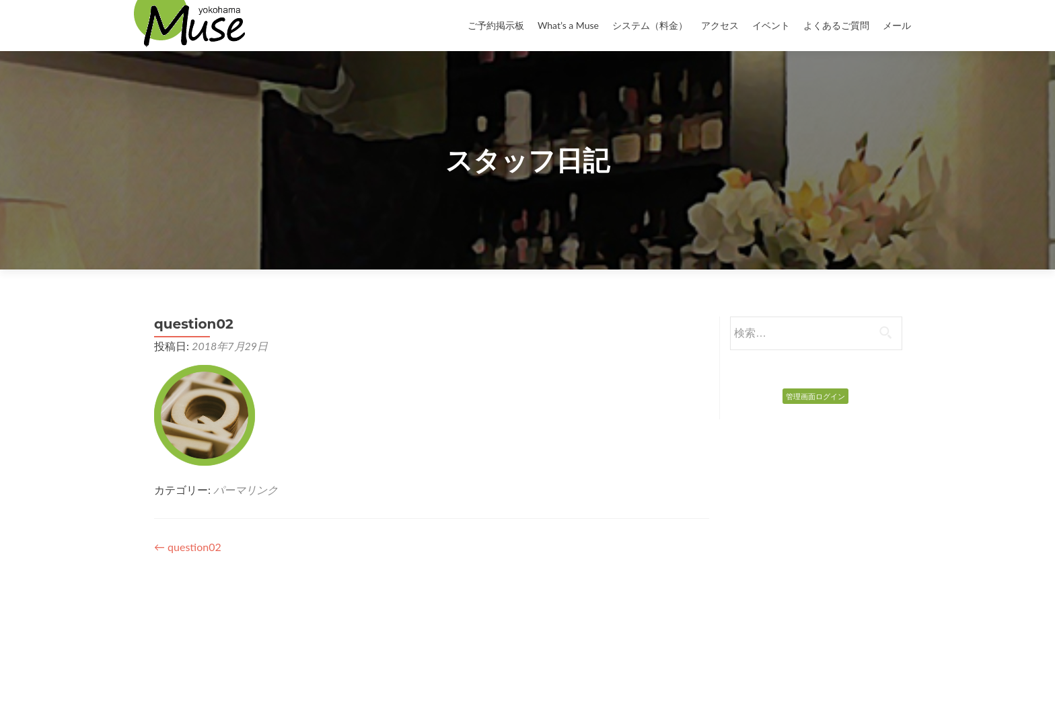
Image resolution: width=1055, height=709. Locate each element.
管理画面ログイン (815, 396)
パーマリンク (245, 489)
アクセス (720, 25)
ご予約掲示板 (496, 25)
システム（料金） (650, 25)
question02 (187, 546)
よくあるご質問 (836, 25)
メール (897, 25)
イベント (771, 25)
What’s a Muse (568, 25)
